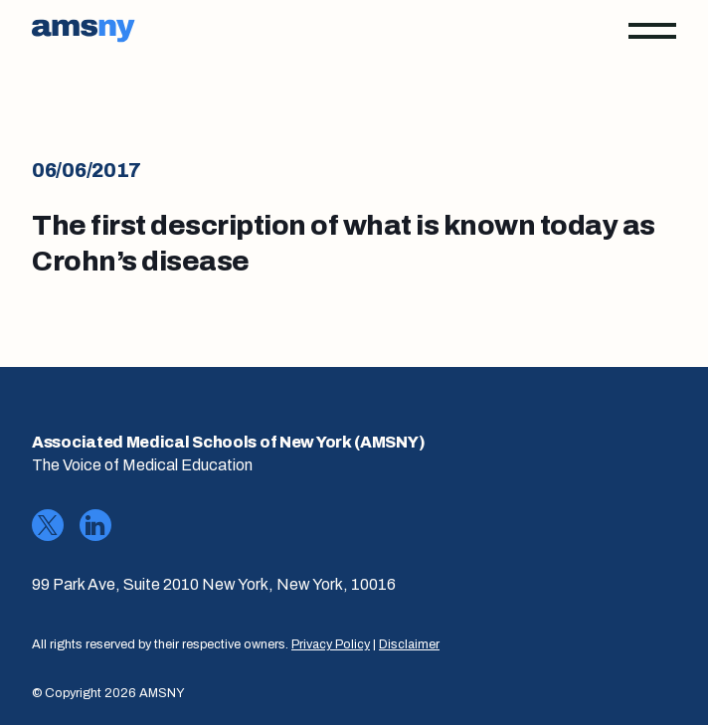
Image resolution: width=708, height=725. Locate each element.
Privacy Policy (330, 644)
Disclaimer (409, 644)
